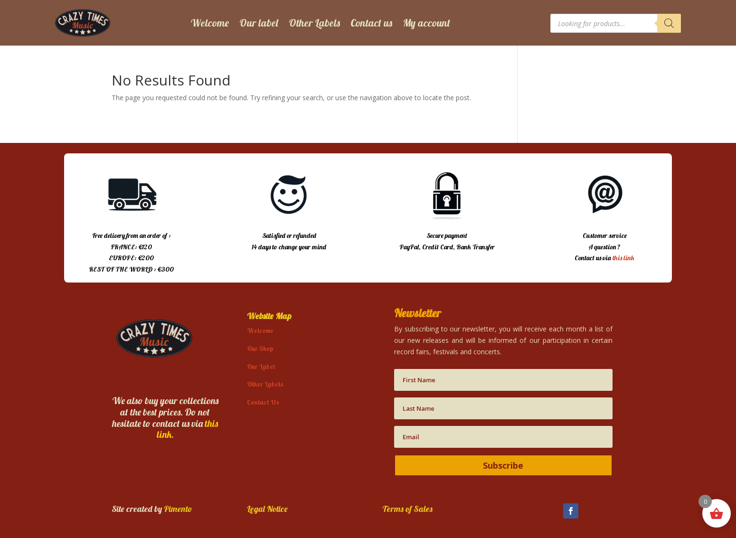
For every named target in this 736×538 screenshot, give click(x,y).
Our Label (261, 366)
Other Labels (314, 22)
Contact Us (263, 402)
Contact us (371, 22)
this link (623, 258)
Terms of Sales (407, 508)
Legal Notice (267, 508)
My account (426, 22)
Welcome (209, 22)
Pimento (178, 508)
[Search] (669, 23)
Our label (258, 22)
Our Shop (260, 348)
